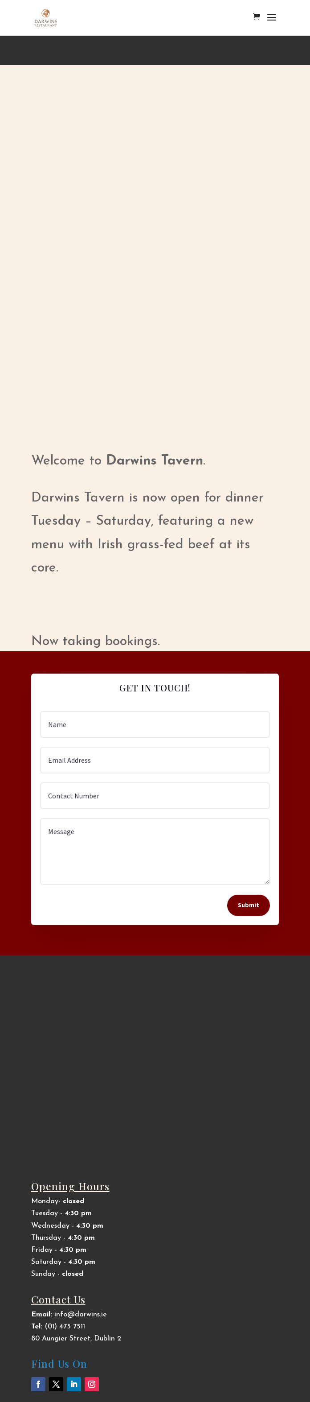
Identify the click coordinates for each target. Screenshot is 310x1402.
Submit (248, 905)
